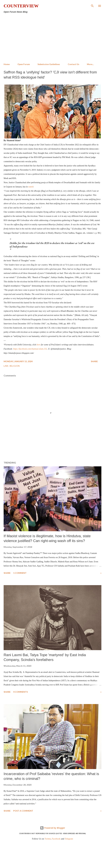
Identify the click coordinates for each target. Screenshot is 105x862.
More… (90, 64)
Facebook (56, 839)
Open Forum (23, 64)
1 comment (20, 573)
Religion (14, 366)
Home (7, 64)
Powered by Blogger (52, 827)
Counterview (21, 5)
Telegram (69, 839)
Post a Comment (23, 810)
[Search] (92, 5)
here (38, 345)
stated (30, 187)
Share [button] (94, 361)
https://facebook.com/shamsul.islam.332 (30, 349)
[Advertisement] (52, 38)
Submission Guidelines (49, 64)
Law (6, 366)
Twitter (48, 839)
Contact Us (73, 64)
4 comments (20, 692)
